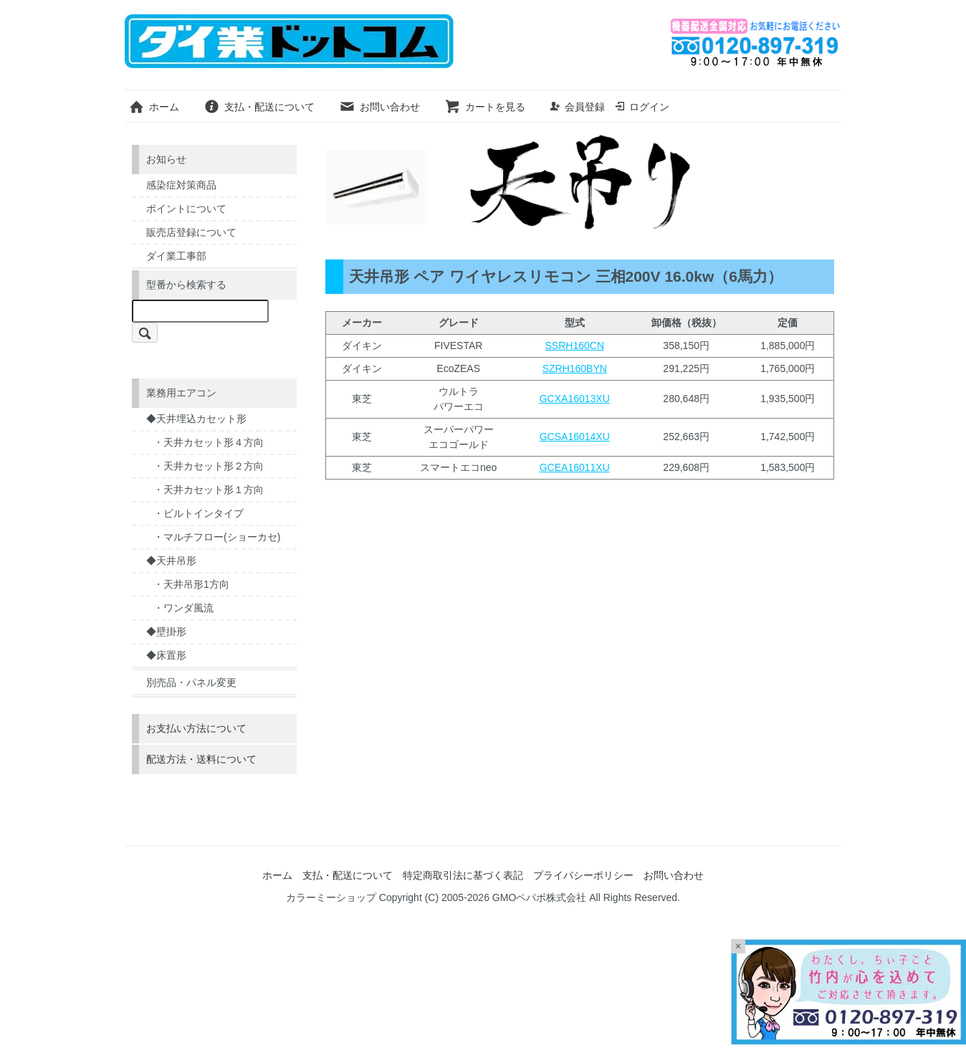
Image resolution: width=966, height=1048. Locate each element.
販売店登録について (191, 232)
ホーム (153, 107)
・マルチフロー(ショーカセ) (216, 537)
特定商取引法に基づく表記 (463, 875)
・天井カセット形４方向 (208, 442)
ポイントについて (186, 208)
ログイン (641, 107)
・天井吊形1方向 (191, 584)
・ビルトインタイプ (198, 513)
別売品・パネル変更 (191, 682)
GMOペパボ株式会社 (539, 897)
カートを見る (484, 107)
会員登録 (577, 107)
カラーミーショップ (331, 897)
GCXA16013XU (575, 398)
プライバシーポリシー (583, 875)
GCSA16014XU (575, 436)
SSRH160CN (574, 345)
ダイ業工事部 (176, 256)
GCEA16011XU (575, 467)
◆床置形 (166, 655)
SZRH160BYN (574, 368)
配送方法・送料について (201, 759)
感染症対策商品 (181, 185)
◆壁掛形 (166, 631)
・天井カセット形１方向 (208, 489)
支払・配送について (259, 107)
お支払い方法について (196, 728)
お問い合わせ (379, 107)
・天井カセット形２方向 (208, 466)
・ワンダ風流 (183, 608)
